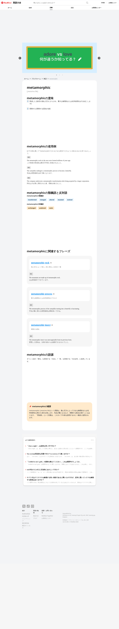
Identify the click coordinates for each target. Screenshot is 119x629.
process (48, 294)
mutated (61, 200)
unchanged (32, 208)
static (51, 208)
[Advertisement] (59, 24)
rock (47, 262)
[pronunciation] (51, 263)
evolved (69, 200)
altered (51, 200)
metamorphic (37, 262)
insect (48, 325)
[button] (26, 78)
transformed (32, 200)
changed (43, 200)
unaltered (42, 208)
